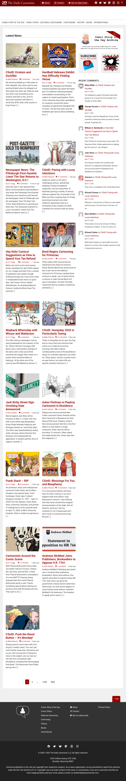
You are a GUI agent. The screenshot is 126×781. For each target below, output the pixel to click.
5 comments (24, 413)
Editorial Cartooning (51, 22)
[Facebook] (96, 3)
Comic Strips (32, 22)
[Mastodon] (109, 3)
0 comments (59, 83)
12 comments (61, 337)
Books (89, 22)
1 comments (23, 563)
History (81, 22)
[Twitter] (100, 3)
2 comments (24, 79)
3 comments (23, 337)
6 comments (23, 262)
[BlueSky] (104, 3)
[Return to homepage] (23, 721)
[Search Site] (122, 3)
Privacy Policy (104, 707)
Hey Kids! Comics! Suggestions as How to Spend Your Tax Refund (101, 131)
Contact (59, 3)
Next (53, 682)
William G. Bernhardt (94, 128)
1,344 (44, 682)
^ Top (116, 699)
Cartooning (69, 22)
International (101, 22)
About (46, 3)
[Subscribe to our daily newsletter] (88, 63)
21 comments (61, 177)
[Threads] (113, 3)
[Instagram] (118, 3)
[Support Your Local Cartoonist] (110, 63)
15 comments (61, 488)
